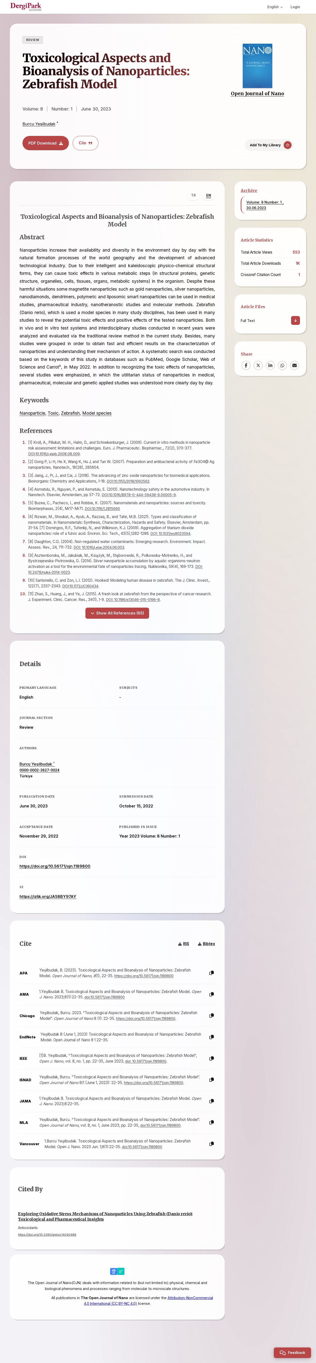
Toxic (53, 421)
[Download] (295, 320)
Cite (85, 143)
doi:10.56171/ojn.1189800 (105, 1007)
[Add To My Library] (269, 144)
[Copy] (211, 983)
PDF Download (45, 143)
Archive (249, 190)
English (275, 7)
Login (295, 7)
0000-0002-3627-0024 (40, 779)
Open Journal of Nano (257, 93)
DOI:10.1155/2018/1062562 (129, 489)
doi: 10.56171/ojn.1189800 (146, 1071)
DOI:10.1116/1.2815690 (103, 516)
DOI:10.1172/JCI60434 (81, 594)
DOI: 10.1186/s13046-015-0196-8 (133, 607)
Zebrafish (70, 421)
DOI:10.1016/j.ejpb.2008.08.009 (54, 462)
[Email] (294, 365)
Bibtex (206, 953)
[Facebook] (246, 365)
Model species (97, 421)
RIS (183, 953)
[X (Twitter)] (258, 365)
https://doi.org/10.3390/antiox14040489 (47, 1245)
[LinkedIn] (270, 365)
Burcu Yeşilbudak (38, 123)
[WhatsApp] (282, 365)
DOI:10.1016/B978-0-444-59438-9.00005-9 (139, 503)
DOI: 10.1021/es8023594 (171, 541)
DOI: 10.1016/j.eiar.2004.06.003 (99, 555)
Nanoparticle (33, 421)
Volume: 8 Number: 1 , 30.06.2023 (265, 205)
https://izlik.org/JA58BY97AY (48, 905)
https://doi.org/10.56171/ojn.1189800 (55, 875)
